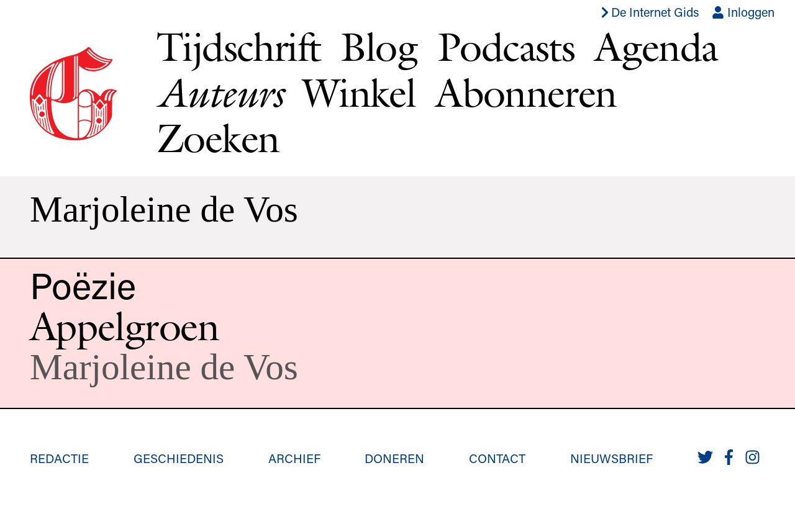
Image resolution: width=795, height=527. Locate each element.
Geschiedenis (179, 458)
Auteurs (220, 93)
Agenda (655, 46)
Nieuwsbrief (611, 458)
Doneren (394, 458)
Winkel (359, 92)
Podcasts (506, 46)
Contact (497, 458)
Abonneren (526, 92)
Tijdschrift (238, 46)
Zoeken (218, 137)
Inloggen (743, 12)
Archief (294, 458)
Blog (378, 46)
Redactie (59, 458)
